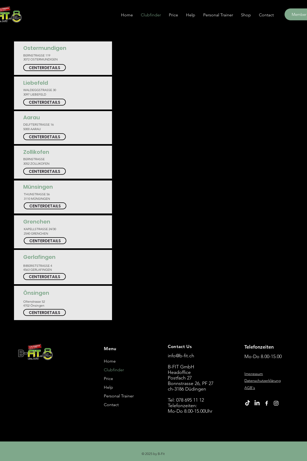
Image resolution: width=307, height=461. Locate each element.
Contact (111, 404)
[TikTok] (247, 403)
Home (110, 361)
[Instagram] (276, 403)
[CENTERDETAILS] (44, 67)
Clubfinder (114, 369)
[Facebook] (266, 403)
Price (108, 378)
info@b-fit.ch (181, 356)
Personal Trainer (119, 395)
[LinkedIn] (257, 403)
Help (108, 387)
